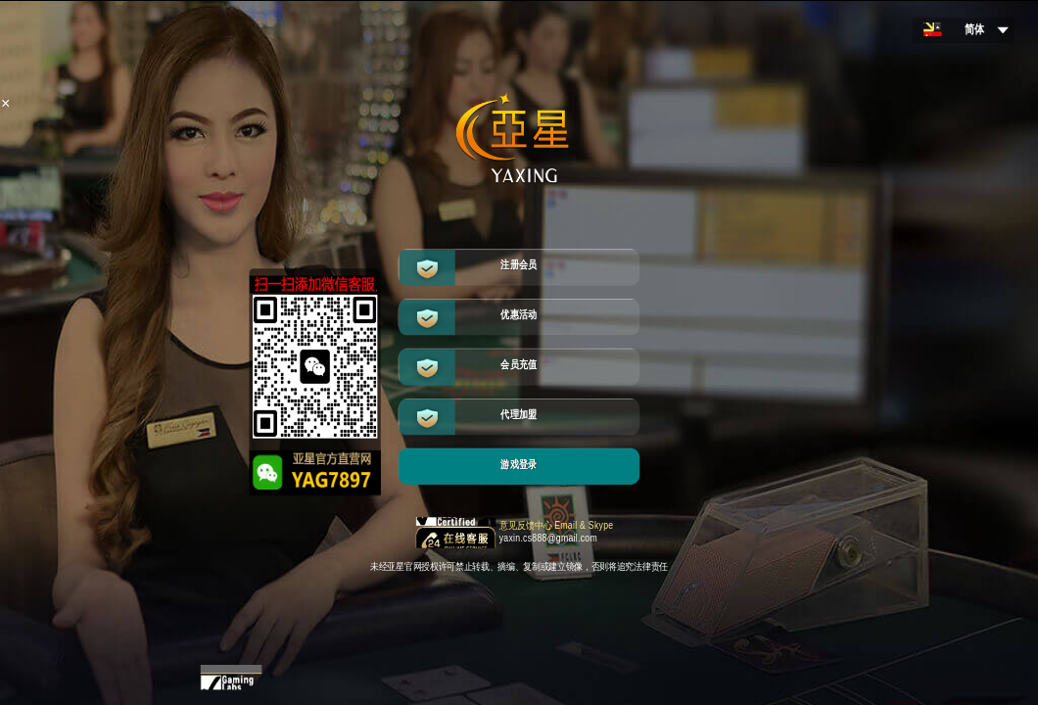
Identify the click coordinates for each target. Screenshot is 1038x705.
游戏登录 (518, 464)
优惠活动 (518, 314)
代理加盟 (518, 414)
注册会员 (518, 264)
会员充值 (518, 364)
